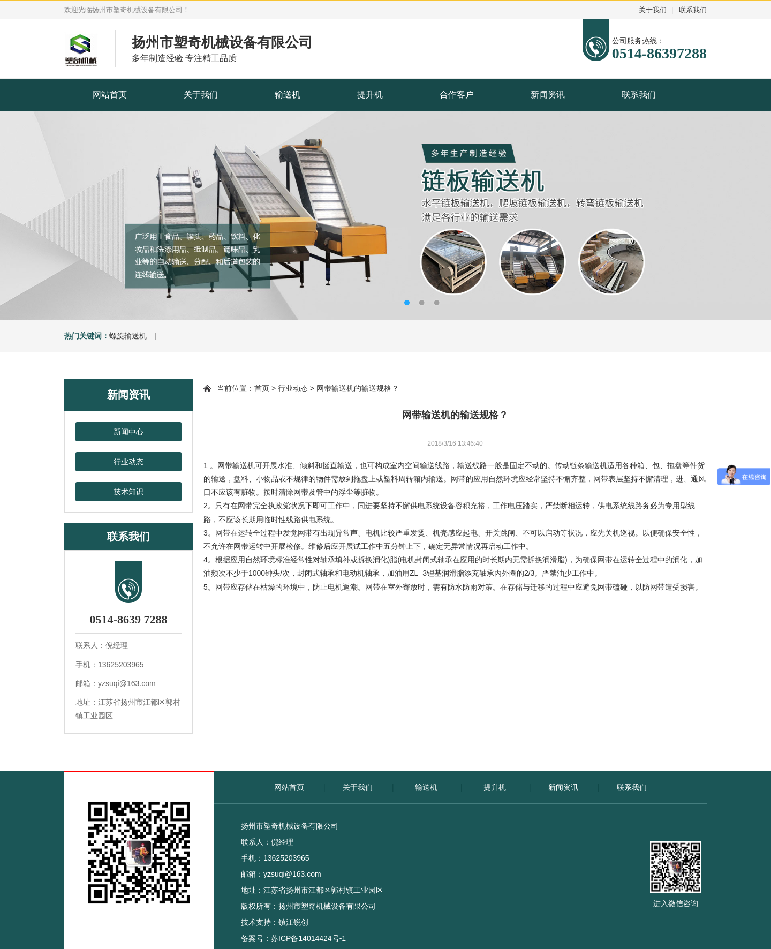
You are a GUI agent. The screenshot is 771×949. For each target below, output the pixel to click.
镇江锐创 (293, 922)
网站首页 (110, 94)
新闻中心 (128, 431)
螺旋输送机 (128, 336)
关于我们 (653, 10)
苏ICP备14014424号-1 (308, 938)
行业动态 (128, 461)
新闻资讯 (548, 94)
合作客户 (457, 94)
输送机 (287, 94)
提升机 (370, 94)
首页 (261, 388)
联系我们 (693, 10)
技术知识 (128, 491)
